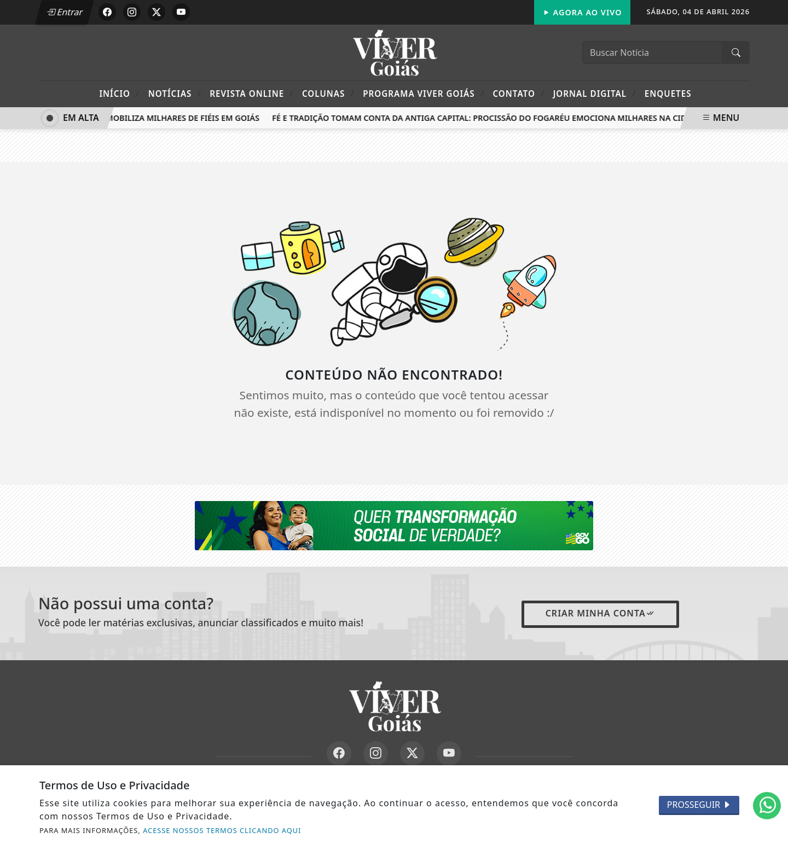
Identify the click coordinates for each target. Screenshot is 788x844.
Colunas (328, 93)
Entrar (64, 12)
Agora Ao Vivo (582, 12)
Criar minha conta (600, 613)
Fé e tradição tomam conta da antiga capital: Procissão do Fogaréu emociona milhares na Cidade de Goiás (508, 118)
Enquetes (668, 93)
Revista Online (252, 93)
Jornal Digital (594, 93)
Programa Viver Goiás (423, 93)
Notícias (174, 93)
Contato (518, 93)
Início (119, 93)
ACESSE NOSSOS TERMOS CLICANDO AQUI (222, 830)
